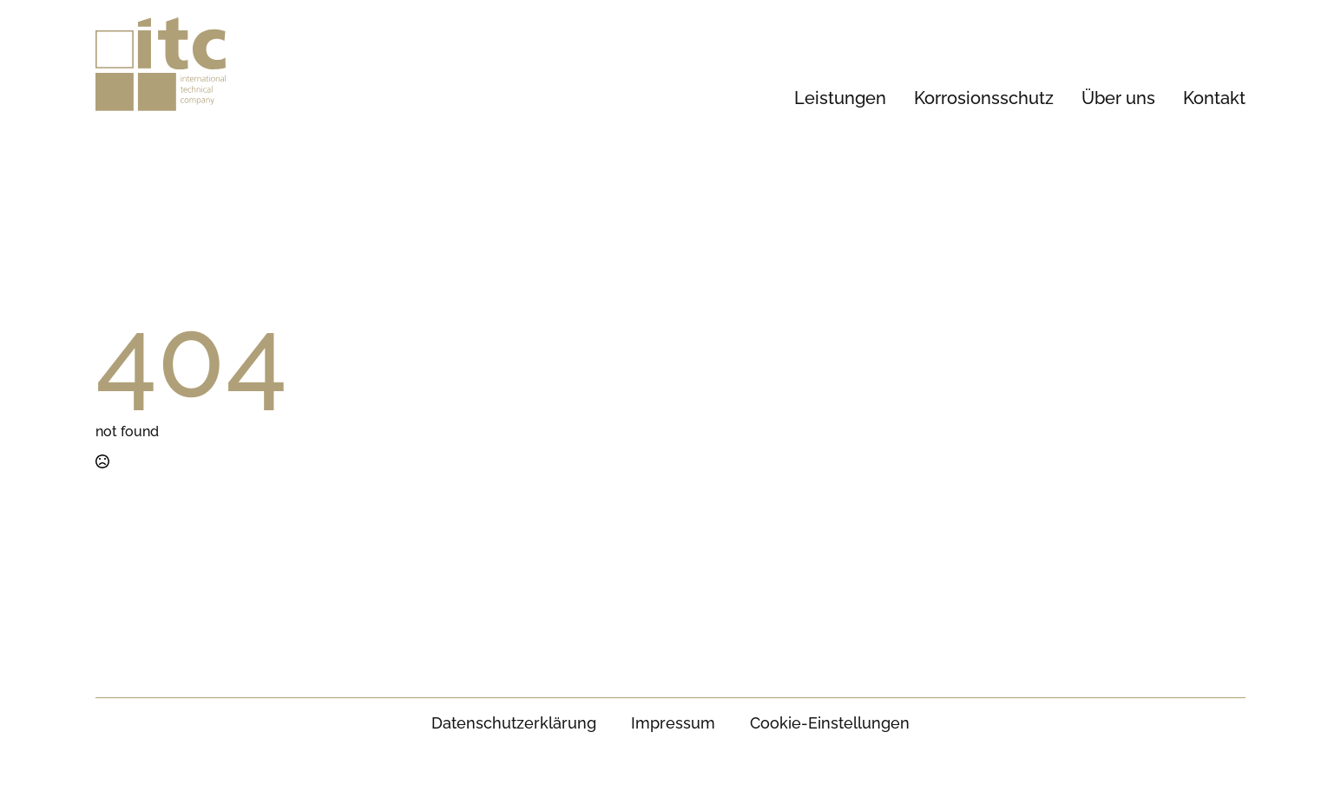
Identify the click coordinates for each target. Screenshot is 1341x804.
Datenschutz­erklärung (513, 723)
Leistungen (840, 98)
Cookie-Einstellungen (830, 723)
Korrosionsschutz (984, 98)
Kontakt (1214, 98)
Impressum (673, 723)
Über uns (1118, 98)
